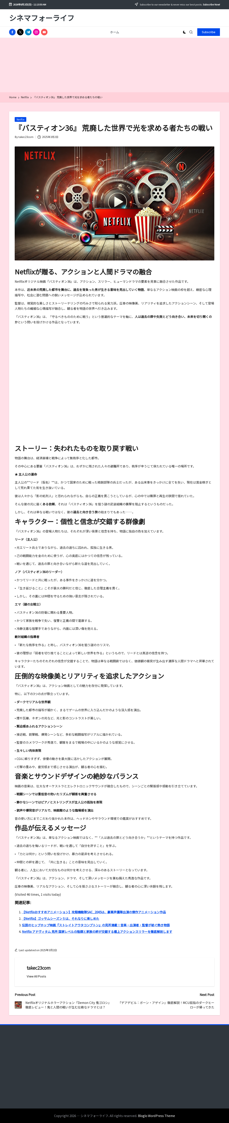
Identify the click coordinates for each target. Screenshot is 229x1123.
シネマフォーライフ (41, 18)
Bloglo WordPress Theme (156, 1115)
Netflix (20, 119)
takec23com (39, 968)
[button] (208, 32)
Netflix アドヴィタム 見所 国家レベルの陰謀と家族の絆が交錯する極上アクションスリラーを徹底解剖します (97, 931)
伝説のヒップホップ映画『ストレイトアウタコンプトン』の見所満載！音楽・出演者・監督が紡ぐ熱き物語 (96, 925)
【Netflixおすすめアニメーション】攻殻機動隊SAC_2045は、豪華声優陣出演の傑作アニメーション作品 (94, 912)
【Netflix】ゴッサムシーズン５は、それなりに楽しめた (60, 918)
